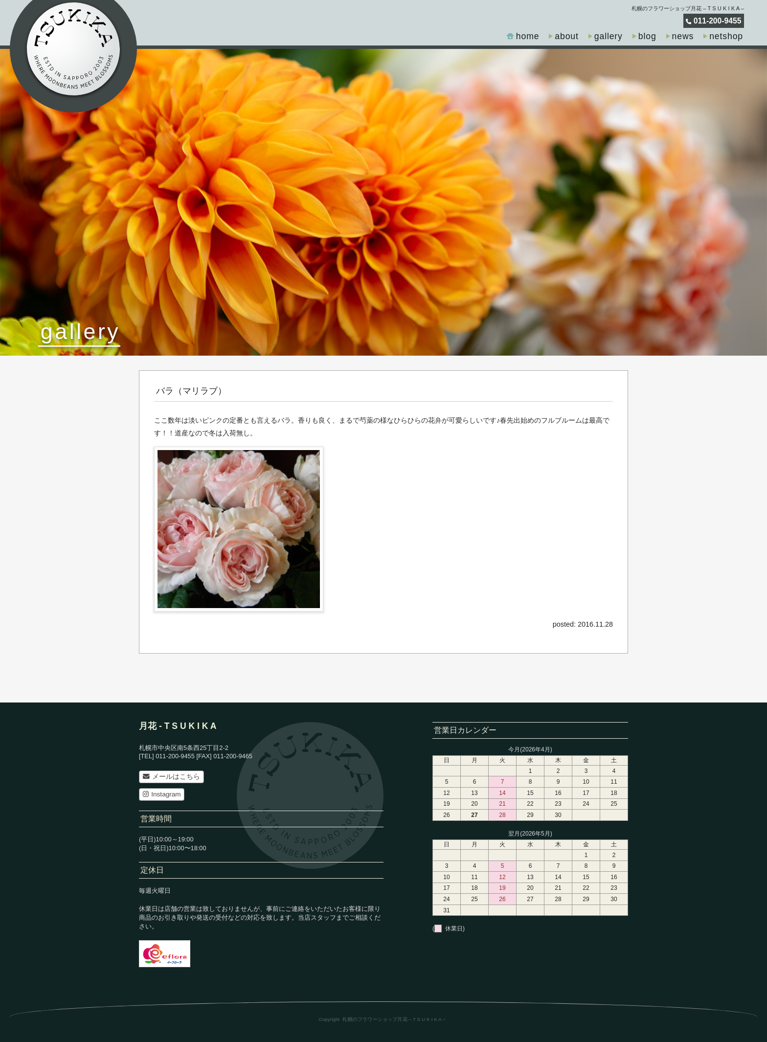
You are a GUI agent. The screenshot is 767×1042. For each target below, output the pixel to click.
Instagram (162, 794)
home (528, 36)
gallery (608, 36)
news (683, 36)
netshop (726, 36)
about (566, 36)
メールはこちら (171, 776)
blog (647, 36)
